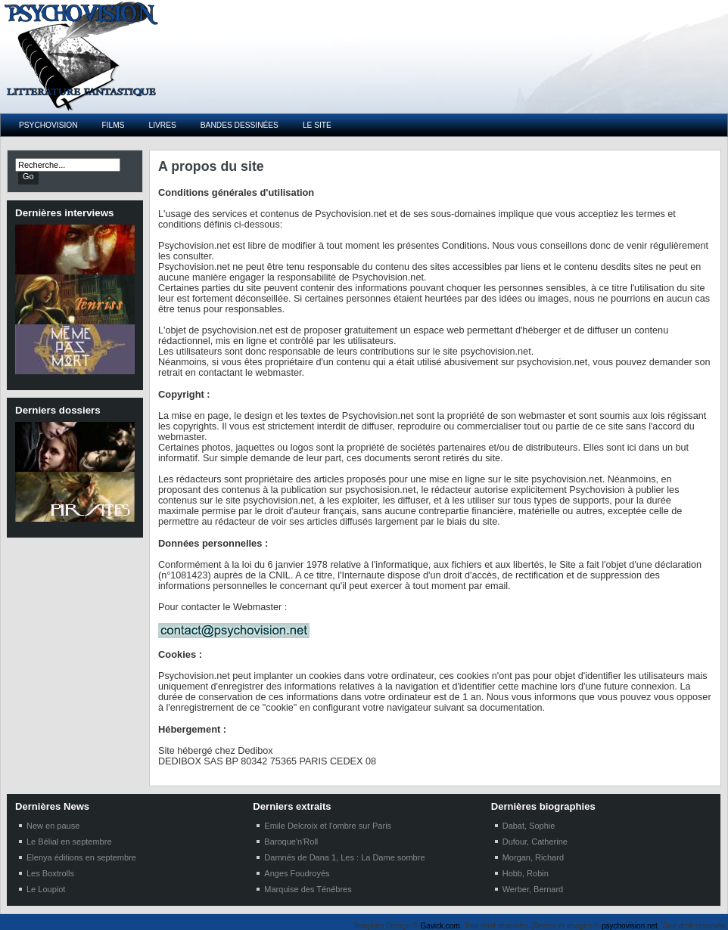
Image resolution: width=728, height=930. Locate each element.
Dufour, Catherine (535, 841)
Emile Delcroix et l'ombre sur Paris (327, 825)
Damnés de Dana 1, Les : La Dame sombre (344, 857)
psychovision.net (630, 926)
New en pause (52, 825)
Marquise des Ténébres (307, 889)
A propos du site (211, 166)
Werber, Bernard (533, 889)
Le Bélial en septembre (69, 841)
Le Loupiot (45, 889)
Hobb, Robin (525, 873)
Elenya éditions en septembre (81, 857)
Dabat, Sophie (528, 825)
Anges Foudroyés (296, 873)
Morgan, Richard (533, 857)
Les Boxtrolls (50, 873)
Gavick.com (440, 926)
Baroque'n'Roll (291, 841)
